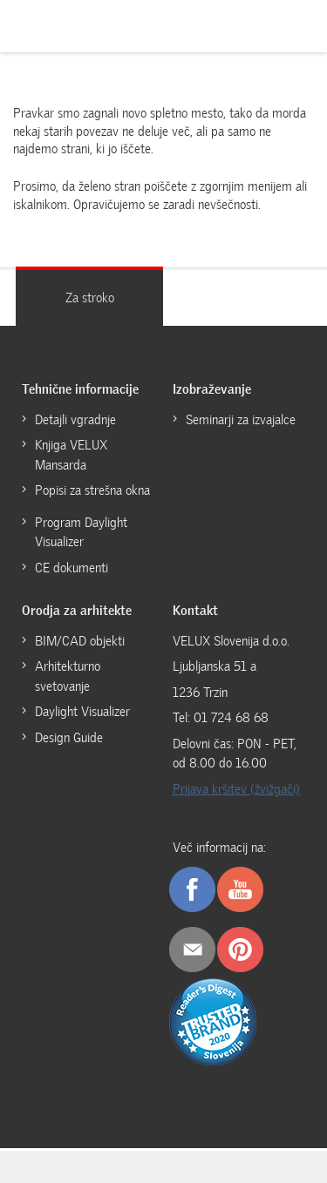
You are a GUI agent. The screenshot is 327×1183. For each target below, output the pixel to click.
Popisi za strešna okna (92, 490)
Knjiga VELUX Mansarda (71, 455)
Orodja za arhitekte (77, 611)
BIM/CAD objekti (80, 641)
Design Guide (69, 738)
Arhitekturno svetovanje (67, 676)
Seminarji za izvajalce (241, 420)
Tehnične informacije (80, 389)
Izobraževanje (212, 389)
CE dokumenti (71, 568)
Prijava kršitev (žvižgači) (236, 789)
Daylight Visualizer (82, 712)
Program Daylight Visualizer (81, 533)
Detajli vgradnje (75, 420)
